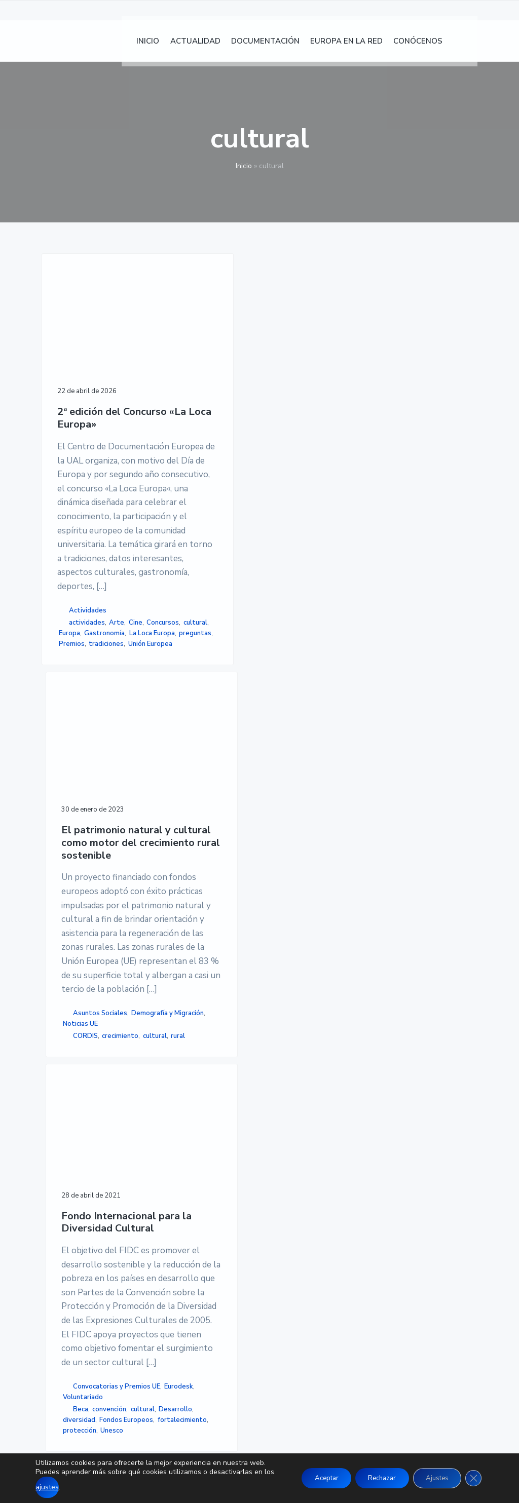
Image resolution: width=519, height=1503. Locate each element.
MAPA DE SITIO (368, 1270)
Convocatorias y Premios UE (290, 847)
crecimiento (180, 934)
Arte (66, 873)
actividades (87, 863)
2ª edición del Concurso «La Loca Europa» (89, 372)
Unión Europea (81, 948)
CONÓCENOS (214, 1294)
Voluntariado (285, 873)
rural (197, 945)
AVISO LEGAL (364, 1221)
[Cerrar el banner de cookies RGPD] (472, 1474)
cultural (107, 884)
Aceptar (307, 1473)
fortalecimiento (289, 938)
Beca (282, 885)
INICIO (202, 1221)
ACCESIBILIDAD (369, 1258)
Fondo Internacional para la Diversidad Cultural (295, 374)
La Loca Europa (81, 916)
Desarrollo (284, 906)
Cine (85, 873)
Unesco (314, 949)
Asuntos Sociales (189, 879)
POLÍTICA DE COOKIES (381, 1245)
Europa (72, 895)
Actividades (87, 851)
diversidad (281, 917)
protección (281, 949)
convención (282, 895)
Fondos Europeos (291, 928)
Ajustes (432, 1473)
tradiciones (79, 937)
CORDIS (184, 924)
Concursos (75, 884)
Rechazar (370, 1473)
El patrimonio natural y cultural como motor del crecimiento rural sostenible (189, 403)
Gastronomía (79, 905)
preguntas (75, 927)
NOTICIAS (208, 1233)
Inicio (244, 166)
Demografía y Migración (182, 896)
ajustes (69, 1487)
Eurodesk (282, 862)
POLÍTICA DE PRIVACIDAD (388, 1233)
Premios (108, 927)
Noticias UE (182, 911)
